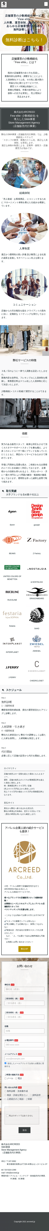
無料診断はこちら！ (24, 39)
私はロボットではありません (19, 1128)
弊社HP (24, 962)
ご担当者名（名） (12, 1025)
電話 (18, 1090)
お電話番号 (9, 1052)
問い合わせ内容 (11, 1100)
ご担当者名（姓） (12, 1011)
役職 (6, 1038)
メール (9, 1090)
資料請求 (35, 1107)
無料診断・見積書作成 (16, 1103)
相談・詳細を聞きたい (16, 1107)
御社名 (7, 997)
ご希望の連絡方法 (12, 1087)
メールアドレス (11, 1066)
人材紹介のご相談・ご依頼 (18, 1111)
